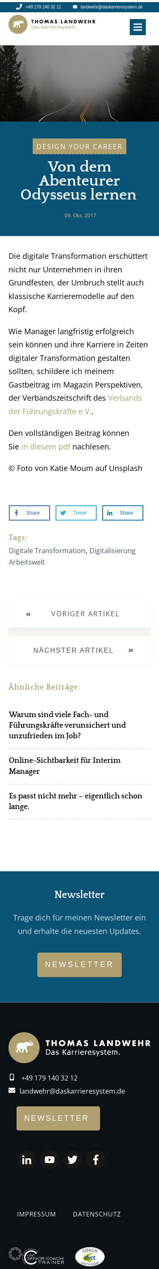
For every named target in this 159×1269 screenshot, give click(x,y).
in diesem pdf (45, 446)
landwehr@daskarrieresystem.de (72, 1091)
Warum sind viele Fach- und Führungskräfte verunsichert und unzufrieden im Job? (67, 725)
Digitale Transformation (47, 550)
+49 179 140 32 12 (49, 1078)
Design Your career (79, 146)
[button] (15, 1254)
